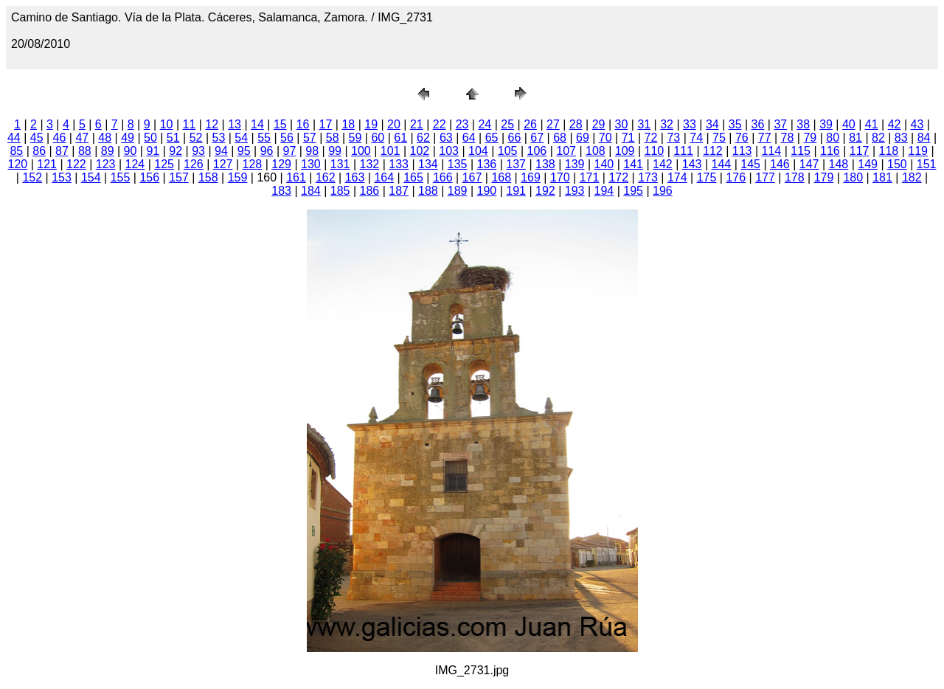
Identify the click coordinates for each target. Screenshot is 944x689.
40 (849, 124)
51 (173, 137)
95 (244, 151)
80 (832, 137)
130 (311, 164)
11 (189, 124)
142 (663, 164)
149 (868, 164)
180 (853, 177)
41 (871, 124)
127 (223, 164)
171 (590, 177)
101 (390, 151)
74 (696, 137)
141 (633, 164)
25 (507, 124)
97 (289, 151)
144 (722, 164)
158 (208, 177)
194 (604, 190)
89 (107, 151)
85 (16, 151)
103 (449, 151)
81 (855, 137)
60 (377, 137)
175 (707, 177)
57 (309, 137)
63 (446, 137)
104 (478, 151)
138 (545, 164)
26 (530, 124)
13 (234, 124)
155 (121, 177)
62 (423, 137)
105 (508, 151)
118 (889, 151)
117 (860, 151)
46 (59, 137)
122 (76, 164)
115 (801, 151)
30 (621, 124)
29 (598, 124)
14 (257, 124)
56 (287, 137)
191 (516, 190)
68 (559, 137)
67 (537, 137)
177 (765, 177)
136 (487, 164)
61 (400, 137)
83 (901, 137)
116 (830, 151)
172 (618, 177)
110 (654, 151)
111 (683, 151)
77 (764, 137)
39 (826, 124)
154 (91, 177)
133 (399, 164)
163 (355, 177)
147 (809, 164)
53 (219, 137)
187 (399, 190)
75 (719, 137)
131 (340, 164)
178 (795, 177)
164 (384, 177)
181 (882, 177)
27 (553, 124)
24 (484, 124)
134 (428, 164)
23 (462, 124)
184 (311, 190)
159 (238, 177)
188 (428, 190)
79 (809, 137)
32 (666, 124)
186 (370, 190)
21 (416, 124)
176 (736, 177)
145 (750, 164)
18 (348, 124)
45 (37, 137)
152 (32, 177)
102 (420, 151)
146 (780, 164)
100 (361, 151)
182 (912, 177)
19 (371, 124)
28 (576, 124)
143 (692, 164)
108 (595, 151)
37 (780, 124)
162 (326, 177)
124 (135, 164)
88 (84, 151)
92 (175, 151)
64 (469, 137)
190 (487, 190)
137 (516, 164)
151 (927, 164)
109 (625, 151)
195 (633, 190)
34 (712, 124)
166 (443, 177)
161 (296, 177)
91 (152, 151)
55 (264, 137)
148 (839, 164)
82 (878, 137)
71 (628, 137)
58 (332, 137)
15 (280, 124)
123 (106, 164)
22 (439, 124)
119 (918, 151)
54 (241, 137)
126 (194, 164)
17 (326, 124)
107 (566, 151)
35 (735, 124)
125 (164, 164)
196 (663, 190)
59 (355, 137)
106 (537, 151)
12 (211, 124)
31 (643, 124)
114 (772, 151)
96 (267, 151)
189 (458, 190)
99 (334, 151)
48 (104, 137)
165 (413, 177)
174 (677, 177)
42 (894, 124)
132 (370, 164)
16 (303, 124)
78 (787, 137)
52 (196, 137)
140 (604, 164)
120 (18, 164)
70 (605, 137)
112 (713, 151)
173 (648, 177)
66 (514, 137)
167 (472, 177)
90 (130, 151)
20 (393, 124)
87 (62, 151)
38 (803, 124)
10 (166, 124)
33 (689, 124)
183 (281, 190)
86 (39, 151)
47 (81, 137)
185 (340, 190)
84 (924, 137)
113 (742, 151)
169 (531, 177)
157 (179, 177)
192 (545, 190)
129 (281, 164)
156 (149, 177)
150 (897, 164)
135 (458, 164)
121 (47, 164)
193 (575, 190)
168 (501, 177)
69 (582, 137)
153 (62, 177)
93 (198, 151)
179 (824, 177)
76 (742, 137)
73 (673, 137)
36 (758, 124)
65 (492, 137)
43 (917, 124)
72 (651, 137)
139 (575, 164)
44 (14, 137)
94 (221, 151)
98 (312, 151)
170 (560, 177)
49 (127, 137)
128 (253, 164)
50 (150, 137)
